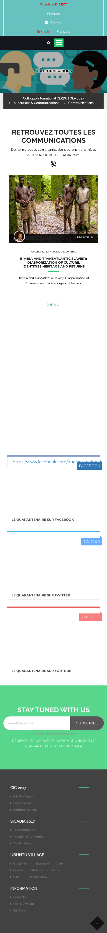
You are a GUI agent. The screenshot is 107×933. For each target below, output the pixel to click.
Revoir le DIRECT (53, 4)
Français (63, 31)
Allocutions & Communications (36, 103)
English (43, 31)
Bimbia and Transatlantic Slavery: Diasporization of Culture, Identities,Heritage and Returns (53, 262)
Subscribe (87, 877)
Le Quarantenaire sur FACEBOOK (43, 674)
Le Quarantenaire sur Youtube (41, 825)
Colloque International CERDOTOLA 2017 (53, 98)
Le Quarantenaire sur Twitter (41, 749)
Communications (81, 103)
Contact (56, 22)
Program (53, 13)
